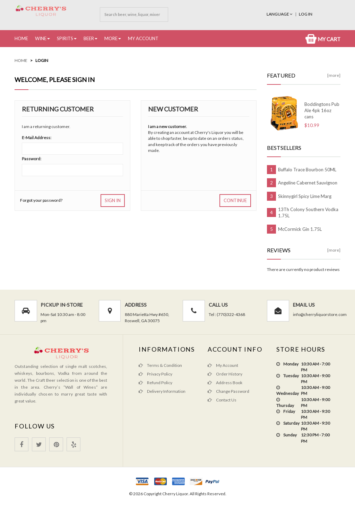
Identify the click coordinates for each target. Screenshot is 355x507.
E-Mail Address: (36, 137)
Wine (40, 38)
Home (21, 38)
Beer (89, 38)
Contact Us (222, 399)
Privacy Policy (155, 374)
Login (41, 60)
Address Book (225, 382)
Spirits (65, 38)
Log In (305, 14)
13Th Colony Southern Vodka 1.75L (308, 212)
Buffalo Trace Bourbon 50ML (307, 169)
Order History (225, 374)
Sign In (113, 200)
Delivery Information (162, 391)
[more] (333, 75)
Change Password (228, 391)
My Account (143, 38)
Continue (235, 200)
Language (280, 14)
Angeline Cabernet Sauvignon (307, 182)
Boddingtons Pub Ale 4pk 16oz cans (321, 110)
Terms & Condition (160, 365)
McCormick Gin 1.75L (300, 229)
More (111, 38)
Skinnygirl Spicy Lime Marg (304, 196)
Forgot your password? (41, 200)
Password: (31, 158)
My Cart (322, 39)
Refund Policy (155, 382)
